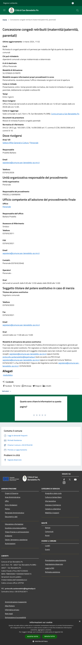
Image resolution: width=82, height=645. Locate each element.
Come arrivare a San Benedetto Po (65, 113)
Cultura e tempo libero (53, 497)
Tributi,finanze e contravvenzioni (17, 532)
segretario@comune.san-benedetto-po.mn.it (21, 325)
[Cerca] (77, 10)
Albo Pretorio (10, 606)
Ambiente (8, 535)
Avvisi (47, 535)
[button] (41, 641)
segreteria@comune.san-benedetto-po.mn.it (21, 162)
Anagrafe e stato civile (53, 493)
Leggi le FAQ (49, 568)
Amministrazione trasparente (16, 602)
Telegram (37, 386)
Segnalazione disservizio (54, 564)
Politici (7, 509)
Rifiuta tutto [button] (50, 636)
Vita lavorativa (50, 501)
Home (5, 19)
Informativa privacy (12, 609)
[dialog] (41, 632)
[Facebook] (64, 479)
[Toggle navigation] (4, 10)
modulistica (8, 375)
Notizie (47, 527)
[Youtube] (75, 479)
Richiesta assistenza (52, 572)
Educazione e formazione (14, 524)
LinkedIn (46, 386)
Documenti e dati (11, 516)
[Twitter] (70, 479)
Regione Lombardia (10, 3)
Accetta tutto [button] (32, 636)
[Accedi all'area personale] (73, 3)
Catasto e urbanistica (53, 509)
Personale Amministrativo (14, 512)
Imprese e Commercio (53, 505)
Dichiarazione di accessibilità (15, 617)
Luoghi (47, 545)
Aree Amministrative (12, 497)
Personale (34, 142)
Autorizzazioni (10, 543)
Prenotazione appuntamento (55, 560)
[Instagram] (64, 482)
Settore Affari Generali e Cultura (16, 142)
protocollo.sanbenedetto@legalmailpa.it (19, 356)
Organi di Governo (11, 493)
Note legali (9, 613)
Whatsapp (26, 386)
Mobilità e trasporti (52, 512)
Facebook (7, 386)
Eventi (47, 549)
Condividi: (8, 381)
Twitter (17, 386)
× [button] (79, 621)
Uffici (7, 501)
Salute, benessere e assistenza (16, 539)
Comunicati (49, 531)
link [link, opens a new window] (62, 632)
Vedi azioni (7, 391)
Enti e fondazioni (11, 505)
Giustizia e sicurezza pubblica (15, 528)
